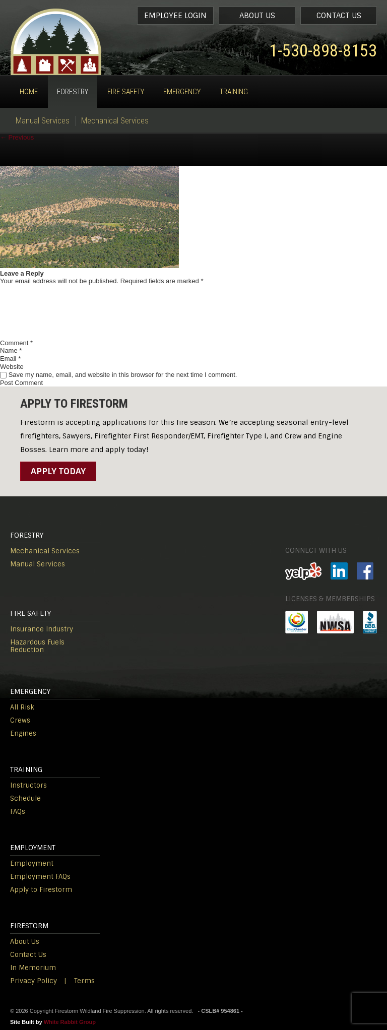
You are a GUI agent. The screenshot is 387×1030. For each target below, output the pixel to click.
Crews (20, 720)
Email (10, 358)
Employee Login (175, 16)
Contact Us (338, 16)
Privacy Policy (33, 981)
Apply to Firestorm (41, 889)
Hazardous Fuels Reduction (37, 646)
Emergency (182, 91)
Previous (17, 137)
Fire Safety (125, 91)
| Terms (79, 981)
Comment (16, 343)
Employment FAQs (40, 876)
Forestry (72, 91)
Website (12, 366)
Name (11, 350)
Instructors (28, 785)
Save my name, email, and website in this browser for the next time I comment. (123, 374)
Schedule (25, 798)
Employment (31, 863)
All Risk (22, 707)
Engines (23, 733)
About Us (257, 16)
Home (29, 91)
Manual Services (43, 120)
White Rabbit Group (70, 1022)
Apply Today (58, 471)
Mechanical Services (115, 120)
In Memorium (33, 968)
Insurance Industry (41, 629)
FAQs (17, 811)
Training (234, 91)
